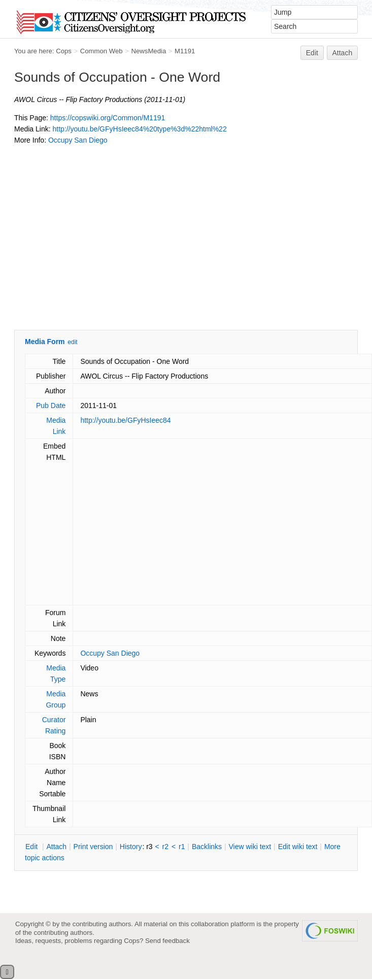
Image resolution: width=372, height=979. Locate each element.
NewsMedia (148, 51)
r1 (182, 846)
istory (131, 846)
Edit (312, 53)
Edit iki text (298, 846)
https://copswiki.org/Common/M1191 (107, 118)
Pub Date (50, 405)
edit (72, 342)
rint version (93, 846)
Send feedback (167, 940)
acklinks (207, 846)
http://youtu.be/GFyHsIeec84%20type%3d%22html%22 (139, 129)
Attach (342, 53)
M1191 (185, 51)
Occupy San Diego (78, 140)
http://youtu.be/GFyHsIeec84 (125, 420)
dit (32, 846)
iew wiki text (249, 846)
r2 (165, 846)
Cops (64, 51)
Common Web (101, 51)
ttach (56, 846)
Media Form (45, 341)
